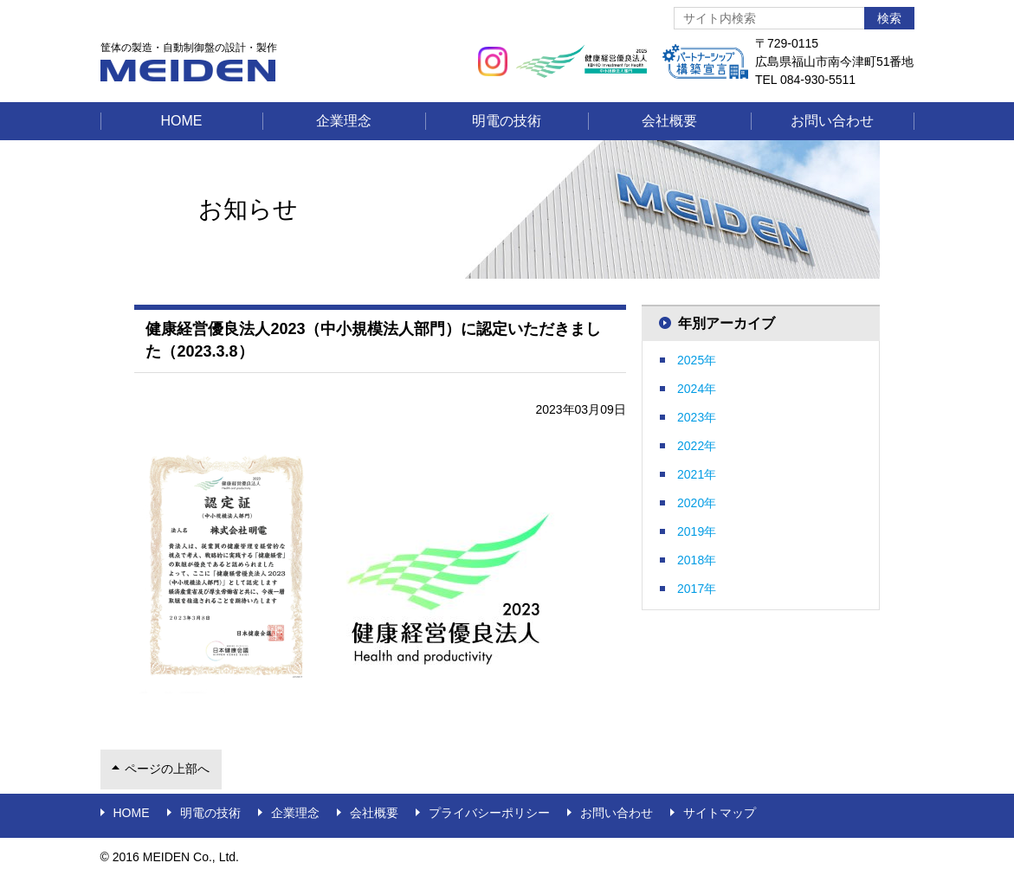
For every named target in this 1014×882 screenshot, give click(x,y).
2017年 (696, 589)
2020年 (696, 503)
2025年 (696, 360)
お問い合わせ (832, 120)
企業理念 (343, 120)
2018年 (696, 560)
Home (182, 120)
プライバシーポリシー (489, 813)
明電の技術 (506, 120)
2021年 (696, 474)
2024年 (696, 389)
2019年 (696, 531)
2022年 (696, 446)
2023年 (696, 417)
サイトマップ (719, 813)
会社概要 (669, 120)
